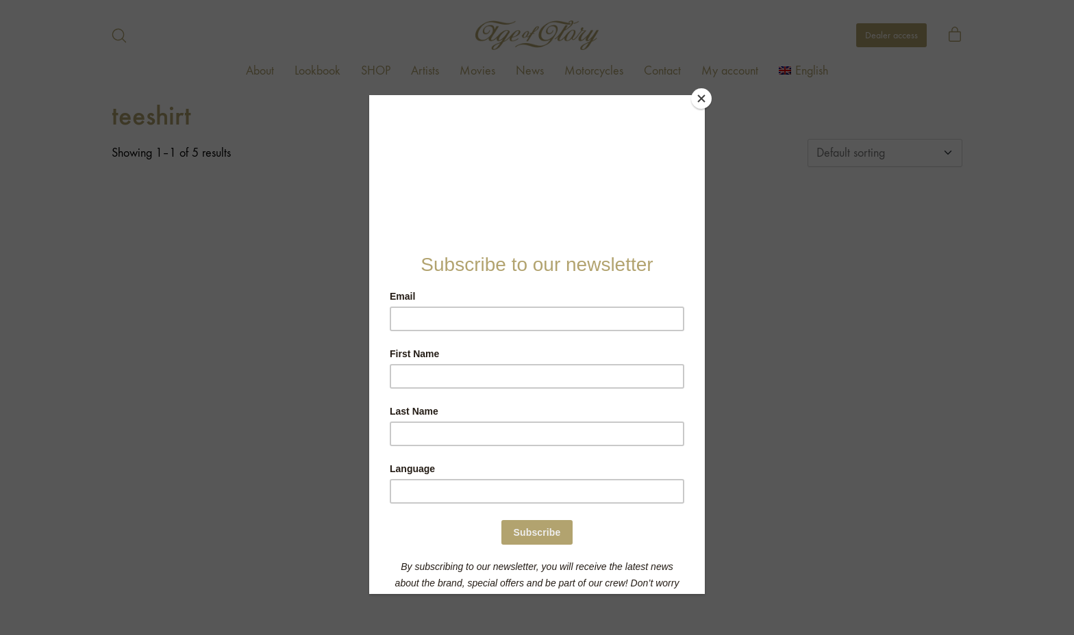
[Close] (701, 98)
